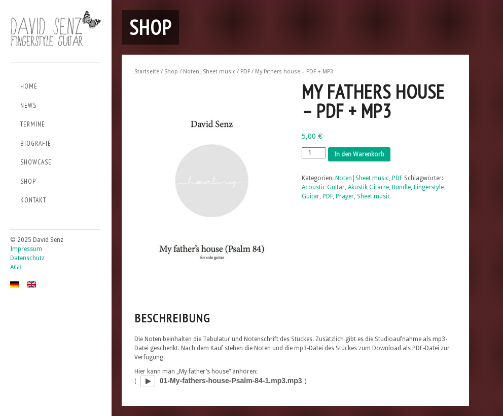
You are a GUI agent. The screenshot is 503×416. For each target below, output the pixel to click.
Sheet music (373, 196)
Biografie (35, 143)
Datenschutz (27, 258)
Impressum (26, 249)
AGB (16, 267)
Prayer (345, 196)
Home (29, 86)
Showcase (36, 162)
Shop (28, 181)
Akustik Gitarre (368, 187)
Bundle (401, 187)
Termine (32, 124)
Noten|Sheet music (209, 71)
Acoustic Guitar (323, 187)
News (28, 105)
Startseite (146, 71)
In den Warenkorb (359, 154)
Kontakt (33, 200)
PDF (245, 71)
